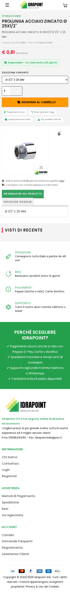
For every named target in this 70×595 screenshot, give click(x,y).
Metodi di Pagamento (18, 496)
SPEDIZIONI (22, 252)
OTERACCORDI (11, 16)
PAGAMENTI (23, 287)
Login (6, 470)
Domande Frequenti (17, 541)
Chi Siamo (10, 457)
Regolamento (12, 547)
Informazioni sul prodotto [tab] (23, 193)
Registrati (9, 476)
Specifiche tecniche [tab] (18, 201)
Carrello (8, 535)
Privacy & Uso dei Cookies (42, 586)
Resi (5, 509)
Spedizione (10, 502)
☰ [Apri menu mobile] (7, 5)
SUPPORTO (23, 303)
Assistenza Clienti (15, 554)
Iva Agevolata (12, 515)
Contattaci (10, 463)
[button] (65, 5)
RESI (18, 272)
